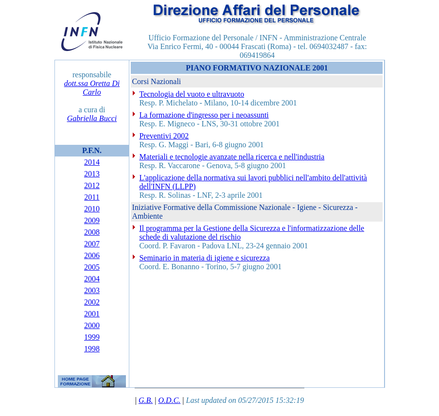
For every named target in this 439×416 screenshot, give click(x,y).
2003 (92, 290)
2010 (92, 209)
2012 (92, 185)
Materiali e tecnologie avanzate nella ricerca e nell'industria (231, 157)
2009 (92, 220)
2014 (92, 162)
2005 (92, 267)
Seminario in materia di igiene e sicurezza (204, 258)
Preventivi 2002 (164, 136)
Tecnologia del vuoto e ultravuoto (191, 94)
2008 (92, 232)
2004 (92, 279)
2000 (92, 325)
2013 (92, 174)
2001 (92, 314)
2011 (91, 197)
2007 (92, 244)
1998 (92, 349)
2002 (92, 302)
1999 (92, 337)
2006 (92, 255)
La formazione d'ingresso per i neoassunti (203, 115)
